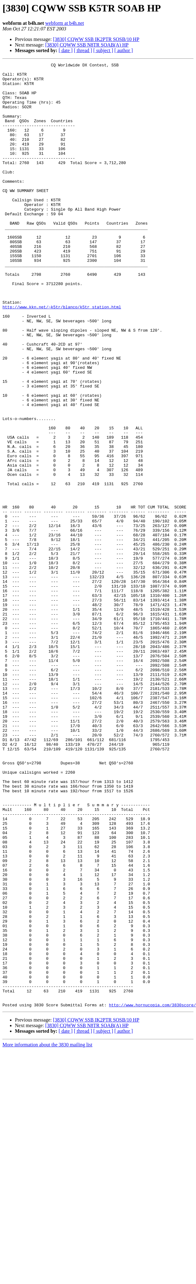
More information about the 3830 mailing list (47, 1233)
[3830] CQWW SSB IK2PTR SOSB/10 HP (96, 39)
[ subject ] (103, 50)
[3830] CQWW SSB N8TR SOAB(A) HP (87, 44)
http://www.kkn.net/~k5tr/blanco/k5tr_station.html (61, 356)
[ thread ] (83, 50)
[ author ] (123, 50)
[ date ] (66, 50)
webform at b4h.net (64, 23)
